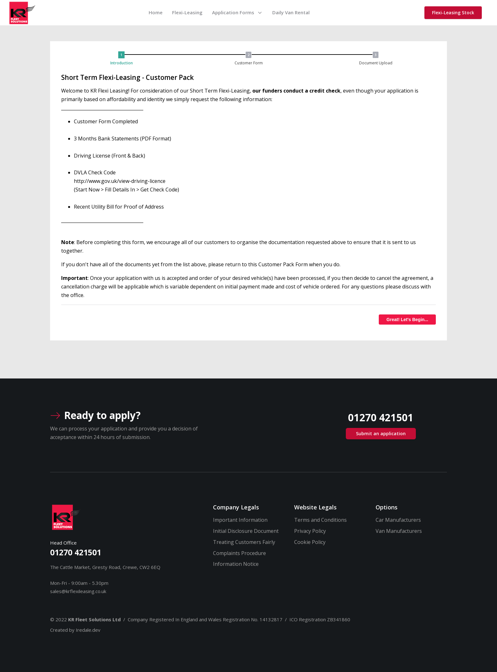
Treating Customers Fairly (244, 542)
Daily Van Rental (291, 12)
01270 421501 (75, 552)
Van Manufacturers (399, 530)
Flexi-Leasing (187, 12)
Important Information (240, 519)
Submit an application (381, 433)
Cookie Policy (310, 542)
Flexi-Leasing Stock (453, 13)
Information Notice (236, 563)
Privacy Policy (310, 530)
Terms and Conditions (320, 519)
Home (156, 12)
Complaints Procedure (239, 553)
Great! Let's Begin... (407, 319)
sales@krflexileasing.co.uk (78, 591)
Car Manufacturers (398, 519)
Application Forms (237, 12)
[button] (123, 58)
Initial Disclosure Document (246, 530)
